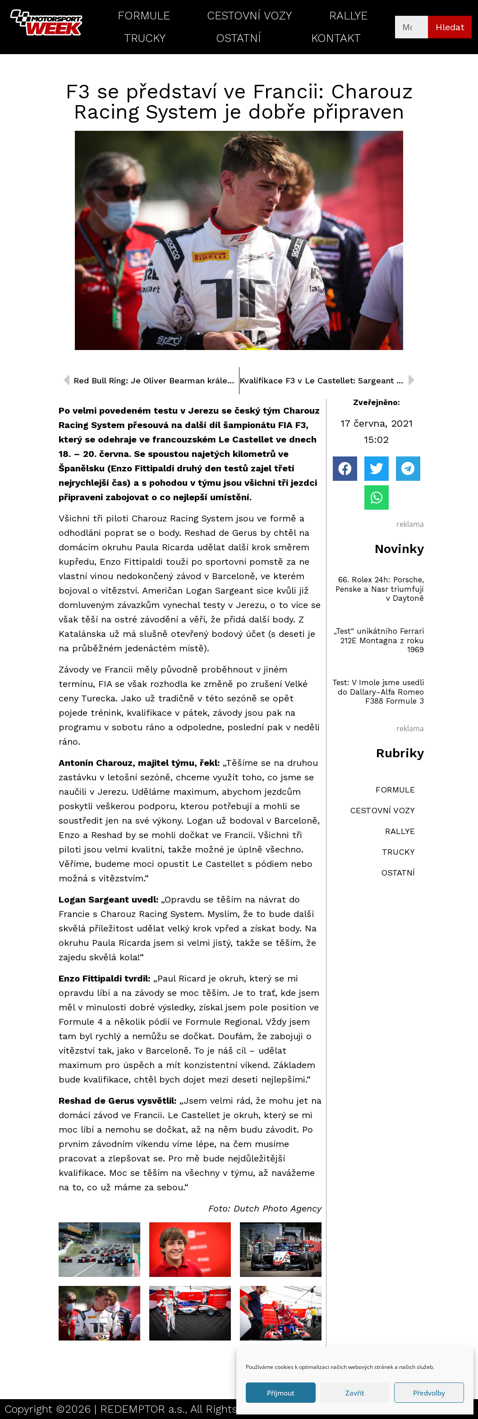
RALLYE (348, 15)
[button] (345, 468)
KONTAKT (336, 38)
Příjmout (280, 1392)
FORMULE (144, 15)
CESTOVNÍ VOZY (249, 15)
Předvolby (429, 1392)
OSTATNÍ (238, 38)
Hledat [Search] (450, 27)
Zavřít (354, 1392)
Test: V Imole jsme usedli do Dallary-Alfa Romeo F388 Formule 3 (378, 691)
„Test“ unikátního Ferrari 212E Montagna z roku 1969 (379, 640)
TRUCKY (144, 38)
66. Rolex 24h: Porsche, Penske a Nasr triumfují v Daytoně (380, 589)
